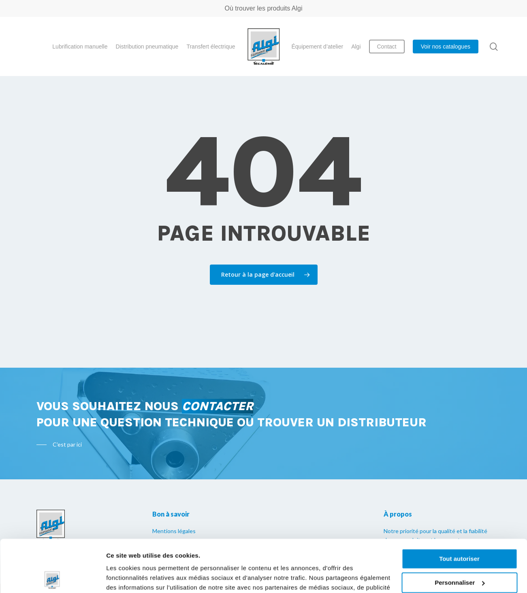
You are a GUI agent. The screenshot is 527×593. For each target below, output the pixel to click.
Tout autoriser (459, 506)
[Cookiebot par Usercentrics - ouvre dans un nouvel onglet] (52, 577)
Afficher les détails (133, 577)
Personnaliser (459, 530)
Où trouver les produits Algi (263, 8)
